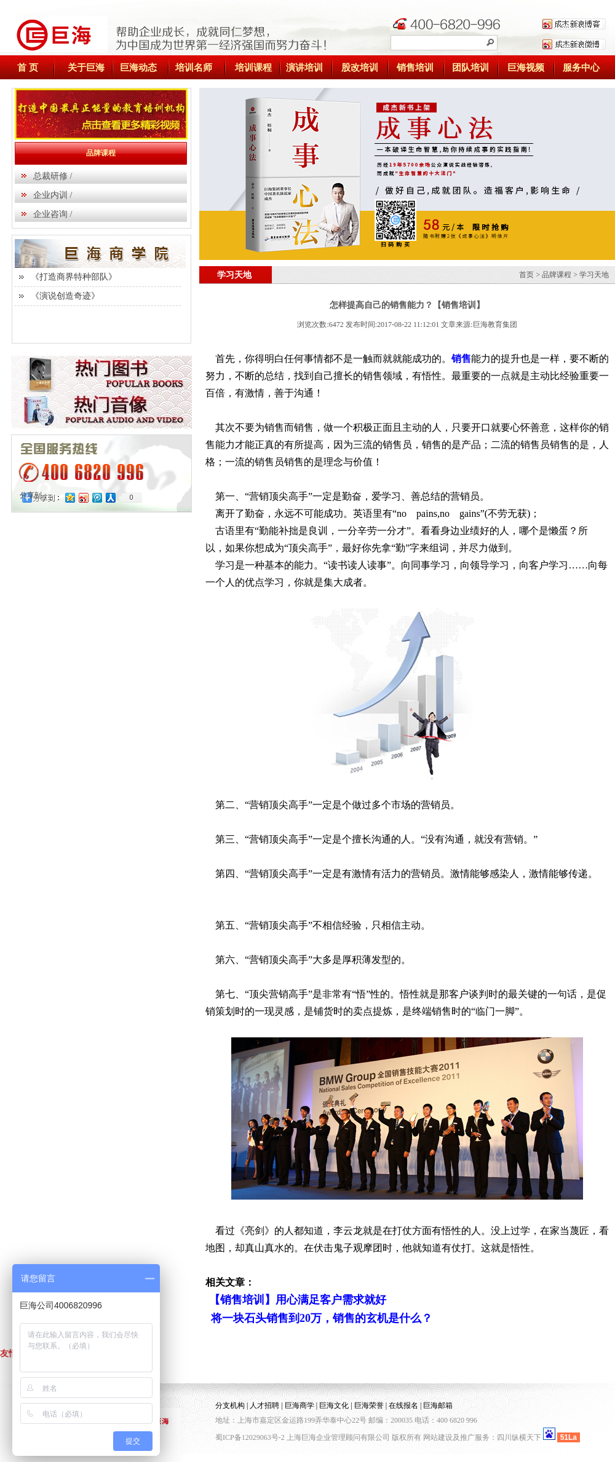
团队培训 (470, 68)
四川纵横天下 (519, 1437)
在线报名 (403, 1405)
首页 (526, 274)
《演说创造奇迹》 (65, 296)
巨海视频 (525, 68)
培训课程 (253, 68)
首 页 (27, 68)
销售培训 (415, 68)
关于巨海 (86, 68)
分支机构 (230, 1405)
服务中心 (581, 68)
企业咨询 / (52, 214)
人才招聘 (264, 1405)
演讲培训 (304, 68)
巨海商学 (299, 1405)
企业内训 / (52, 195)
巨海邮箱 (438, 1405)
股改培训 (359, 68)
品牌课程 (556, 274)
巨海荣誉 (369, 1405)
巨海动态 (138, 68)
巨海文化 (334, 1405)
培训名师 (193, 68)
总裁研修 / (52, 176)
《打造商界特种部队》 (74, 276)
